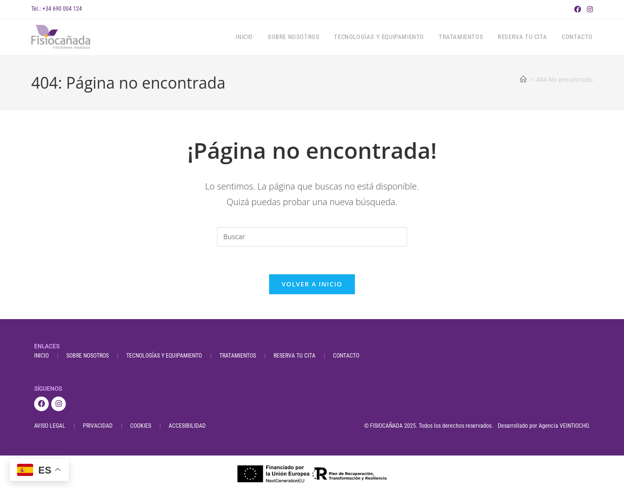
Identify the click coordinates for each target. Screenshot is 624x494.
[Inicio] (523, 79)
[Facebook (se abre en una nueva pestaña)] (577, 9)
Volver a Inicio (312, 286)
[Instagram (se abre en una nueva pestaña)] (588, 9)
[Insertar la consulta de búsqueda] (312, 237)
